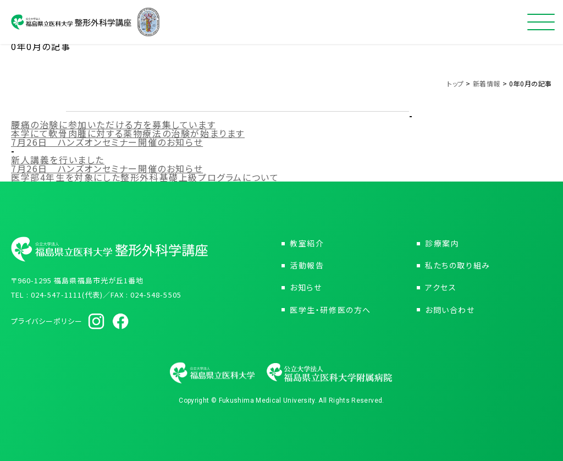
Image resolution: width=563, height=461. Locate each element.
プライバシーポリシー (46, 321)
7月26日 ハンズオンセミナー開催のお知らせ (107, 142)
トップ (455, 83)
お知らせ (306, 287)
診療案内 (442, 243)
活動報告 (307, 265)
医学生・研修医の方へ (330, 309)
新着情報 (486, 83)
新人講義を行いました (57, 159)
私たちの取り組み (457, 265)
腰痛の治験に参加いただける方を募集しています (113, 124)
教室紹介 (307, 243)
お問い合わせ (450, 309)
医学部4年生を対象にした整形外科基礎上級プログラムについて (145, 177)
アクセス (440, 287)
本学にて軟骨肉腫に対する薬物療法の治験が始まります (128, 133)
